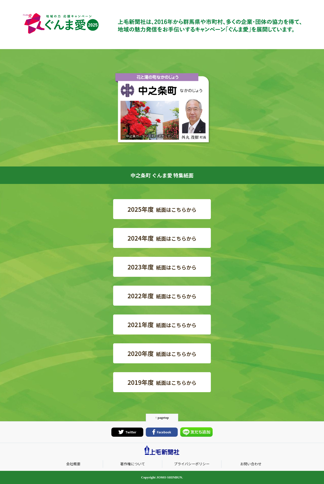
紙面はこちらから (162, 209)
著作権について (132, 463)
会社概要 (73, 463)
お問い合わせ (250, 463)
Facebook (161, 432)
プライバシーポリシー (192, 463)
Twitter (127, 432)
